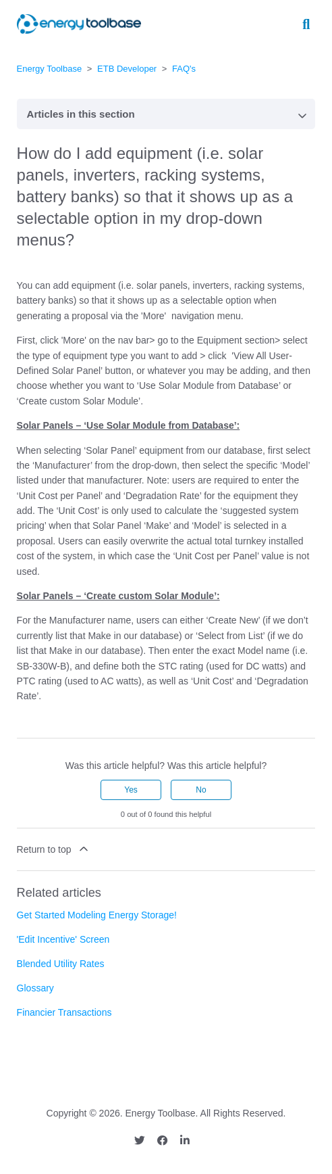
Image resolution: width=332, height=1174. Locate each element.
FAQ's (184, 69)
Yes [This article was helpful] (131, 790)
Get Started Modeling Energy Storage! (97, 915)
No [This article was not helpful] (201, 790)
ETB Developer (127, 69)
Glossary (35, 988)
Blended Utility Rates (61, 963)
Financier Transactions (64, 1012)
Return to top (54, 848)
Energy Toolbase (49, 69)
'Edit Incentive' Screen (63, 939)
